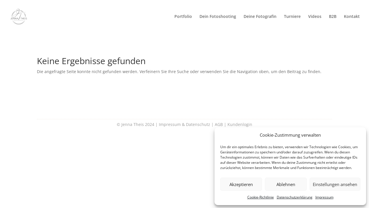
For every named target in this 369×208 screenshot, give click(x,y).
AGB (219, 124)
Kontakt (352, 16)
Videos (314, 16)
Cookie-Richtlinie (260, 197)
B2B (332, 16)
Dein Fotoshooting (217, 16)
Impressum (324, 197)
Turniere (292, 16)
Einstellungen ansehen (335, 184)
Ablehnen (285, 184)
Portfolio (183, 16)
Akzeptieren (241, 184)
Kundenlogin (239, 124)
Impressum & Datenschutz (184, 124)
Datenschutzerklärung (294, 197)
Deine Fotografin (260, 16)
